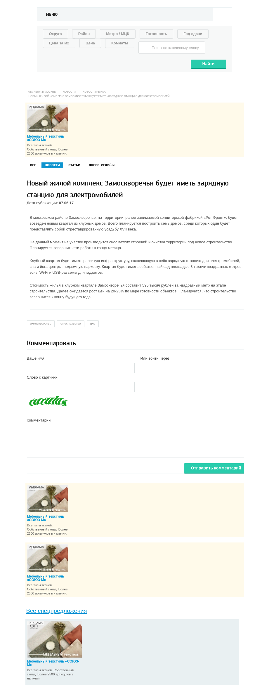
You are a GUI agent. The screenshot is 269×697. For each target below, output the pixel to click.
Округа (55, 34)
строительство (70, 324)
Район (84, 34)
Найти (208, 63)
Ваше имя (35, 358)
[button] (145, 367)
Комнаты (119, 43)
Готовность (156, 34)
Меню (52, 14)
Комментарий (39, 420)
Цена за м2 (59, 43)
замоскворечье (40, 324)
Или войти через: (155, 358)
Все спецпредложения (56, 611)
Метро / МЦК (117, 34)
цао (92, 324)
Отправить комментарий (216, 468)
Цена (90, 43)
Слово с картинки (42, 377)
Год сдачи (192, 34)
